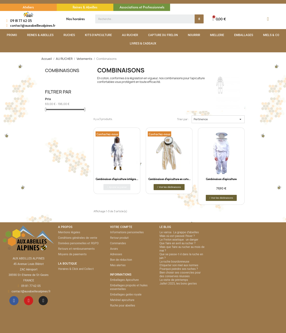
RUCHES (69, 35)
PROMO (12, 35)
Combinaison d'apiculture (221, 179)
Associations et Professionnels (142, 7)
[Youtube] (28, 300)
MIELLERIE (217, 35)
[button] (219, 19)
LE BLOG (165, 227)
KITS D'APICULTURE (98, 35)
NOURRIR (194, 35)
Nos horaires (75, 18)
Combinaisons (62, 70)
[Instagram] (43, 300)
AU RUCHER (130, 35)
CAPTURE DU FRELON (163, 35)
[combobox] (143, 18)
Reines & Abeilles (85, 7)
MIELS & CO (271, 35)
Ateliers (28, 7)
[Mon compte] (267, 19)
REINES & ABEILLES (40, 35)
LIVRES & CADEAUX (143, 43)
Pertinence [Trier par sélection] (218, 119)
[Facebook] (13, 300)
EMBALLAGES (243, 35)
